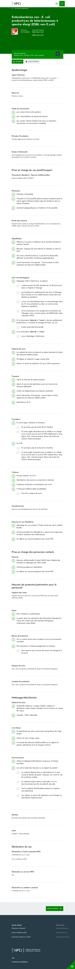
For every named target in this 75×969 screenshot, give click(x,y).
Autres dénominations (38, 30)
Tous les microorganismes (21, 8)
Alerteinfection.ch (61, 932)
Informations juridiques (20, 962)
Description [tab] (17, 61)
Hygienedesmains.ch (62, 937)
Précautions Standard (18, 928)
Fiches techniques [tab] (32, 61)
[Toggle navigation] (56, 3)
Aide (13, 958)
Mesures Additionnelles (19, 932)
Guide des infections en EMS (21, 937)
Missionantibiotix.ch (62, 928)
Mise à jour (24, 30)
